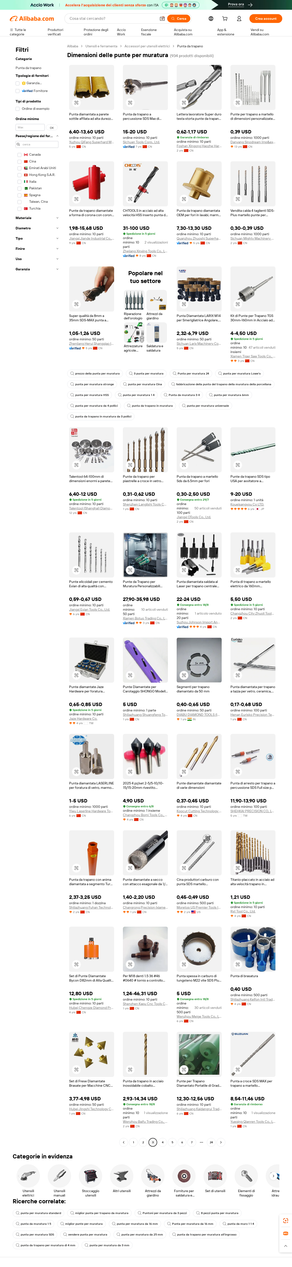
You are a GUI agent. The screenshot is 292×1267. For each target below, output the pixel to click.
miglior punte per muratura (81, 1224)
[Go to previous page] (123, 1142)
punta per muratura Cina (142, 384)
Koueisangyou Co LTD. (247, 504)
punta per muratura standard (38, 1213)
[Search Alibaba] (112, 18)
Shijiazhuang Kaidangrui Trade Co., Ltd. (199, 1109)
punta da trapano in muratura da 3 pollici (100, 416)
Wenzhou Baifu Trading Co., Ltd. (145, 1122)
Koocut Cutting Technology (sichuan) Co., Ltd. (199, 811)
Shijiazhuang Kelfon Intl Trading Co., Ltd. (252, 999)
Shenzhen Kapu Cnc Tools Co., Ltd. (145, 1004)
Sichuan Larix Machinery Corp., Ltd (199, 343)
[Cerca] (178, 18)
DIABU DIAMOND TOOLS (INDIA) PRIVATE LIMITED (199, 715)
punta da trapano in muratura (150, 406)
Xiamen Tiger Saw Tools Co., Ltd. (252, 356)
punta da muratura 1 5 (33, 1224)
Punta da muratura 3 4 (182, 395)
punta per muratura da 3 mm (107, 1245)
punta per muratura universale (205, 406)
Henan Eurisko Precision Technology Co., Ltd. (252, 715)
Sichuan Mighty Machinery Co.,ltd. (252, 238)
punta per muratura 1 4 (136, 395)
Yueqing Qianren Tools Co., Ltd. (252, 1122)
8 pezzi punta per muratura (217, 1213)
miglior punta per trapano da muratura (99, 1213)
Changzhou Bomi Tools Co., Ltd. (145, 815)
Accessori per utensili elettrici (147, 46)
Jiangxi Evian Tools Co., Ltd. (89, 609)
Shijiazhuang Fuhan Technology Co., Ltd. (91, 907)
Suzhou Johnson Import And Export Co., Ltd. (199, 622)
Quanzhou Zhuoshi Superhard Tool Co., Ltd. (199, 238)
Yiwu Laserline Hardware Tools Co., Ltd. (91, 811)
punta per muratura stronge (92, 384)
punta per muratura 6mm (229, 395)
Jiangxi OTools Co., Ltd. (194, 517)
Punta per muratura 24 (191, 373)
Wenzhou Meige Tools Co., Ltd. (199, 1016)
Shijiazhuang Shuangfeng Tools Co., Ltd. (145, 715)
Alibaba (72, 46)
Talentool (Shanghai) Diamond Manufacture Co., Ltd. (91, 508)
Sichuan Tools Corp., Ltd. (141, 142)
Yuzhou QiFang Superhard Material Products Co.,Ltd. (91, 142)
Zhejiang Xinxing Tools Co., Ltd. (145, 251)
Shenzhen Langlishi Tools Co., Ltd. (145, 504)
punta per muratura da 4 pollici (94, 406)
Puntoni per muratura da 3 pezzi (162, 1213)
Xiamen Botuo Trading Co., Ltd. (145, 618)
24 (211, 1142)
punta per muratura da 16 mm (135, 1224)
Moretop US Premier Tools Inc (199, 907)
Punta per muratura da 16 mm (190, 1224)
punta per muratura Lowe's (239, 373)
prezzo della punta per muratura (95, 373)
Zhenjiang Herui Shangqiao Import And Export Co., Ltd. (91, 343)
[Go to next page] (221, 1142)
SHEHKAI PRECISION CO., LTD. (252, 811)
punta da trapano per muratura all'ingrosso (204, 1235)
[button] (162, 18)
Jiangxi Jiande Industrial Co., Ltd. (91, 238)
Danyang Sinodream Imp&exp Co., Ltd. (252, 142)
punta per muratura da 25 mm (140, 1235)
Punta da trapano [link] (190, 46)
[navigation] (37, 595)
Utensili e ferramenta (101, 46)
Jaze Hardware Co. (83, 718)
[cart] (225, 19)
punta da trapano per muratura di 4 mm (45, 1245)
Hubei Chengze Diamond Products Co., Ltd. (91, 1008)
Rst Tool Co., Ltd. (243, 911)
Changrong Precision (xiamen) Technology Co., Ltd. (145, 907)
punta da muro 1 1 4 (238, 1224)
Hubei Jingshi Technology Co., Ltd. (91, 1109)
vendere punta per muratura (85, 1235)
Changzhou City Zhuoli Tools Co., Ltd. (252, 613)
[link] (285, 1220)
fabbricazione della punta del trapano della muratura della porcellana (221, 384)
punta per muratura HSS (89, 395)
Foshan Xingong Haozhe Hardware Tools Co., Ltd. (199, 146)
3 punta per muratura (146, 373)
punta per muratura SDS (35, 1235)
